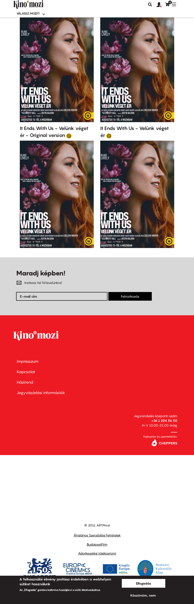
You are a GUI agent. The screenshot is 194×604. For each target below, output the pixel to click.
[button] (161, 5)
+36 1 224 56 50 (164, 420)
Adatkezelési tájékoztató (97, 553)
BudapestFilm (97, 544)
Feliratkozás (130, 296)
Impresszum (27, 361)
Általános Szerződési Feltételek (97, 535)
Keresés (150, 4)
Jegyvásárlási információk (41, 392)
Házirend (25, 382)
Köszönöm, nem (143, 595)
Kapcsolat (26, 371)
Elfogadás (143, 583)
